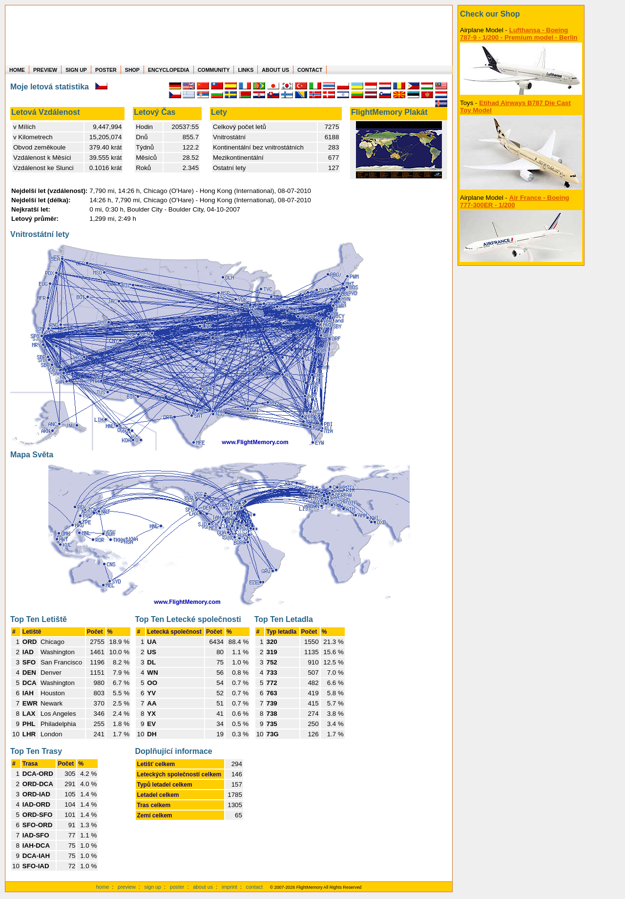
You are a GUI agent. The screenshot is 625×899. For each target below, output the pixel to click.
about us (203, 887)
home (102, 887)
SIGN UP (76, 70)
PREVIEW (45, 70)
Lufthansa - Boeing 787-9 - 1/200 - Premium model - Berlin (519, 33)
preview (127, 887)
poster (177, 887)
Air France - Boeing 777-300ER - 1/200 (514, 201)
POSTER (106, 70)
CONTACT (309, 70)
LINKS (245, 70)
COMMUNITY (214, 70)
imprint (229, 887)
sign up (153, 887)
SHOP (132, 70)
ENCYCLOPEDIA (168, 70)
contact (254, 887)
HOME (17, 70)
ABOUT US (275, 70)
